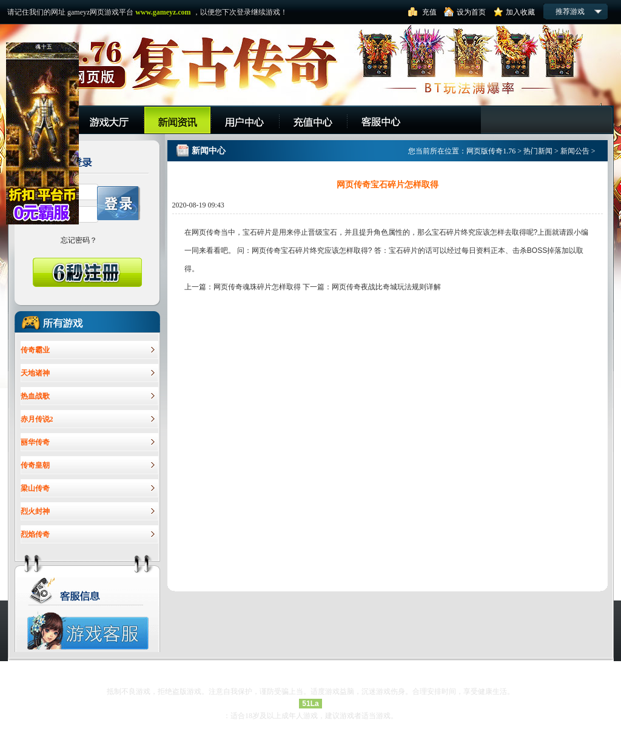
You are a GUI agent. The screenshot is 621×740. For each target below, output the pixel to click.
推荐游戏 (570, 11)
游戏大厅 (109, 120)
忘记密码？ (79, 240)
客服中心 (381, 120)
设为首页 (471, 12)
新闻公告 (574, 151)
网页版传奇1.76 (490, 151)
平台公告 (177, 120)
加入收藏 (520, 12)
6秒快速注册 (87, 272)
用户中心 (245, 120)
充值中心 (313, 120)
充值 (429, 12)
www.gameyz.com (162, 12)
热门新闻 (537, 151)
